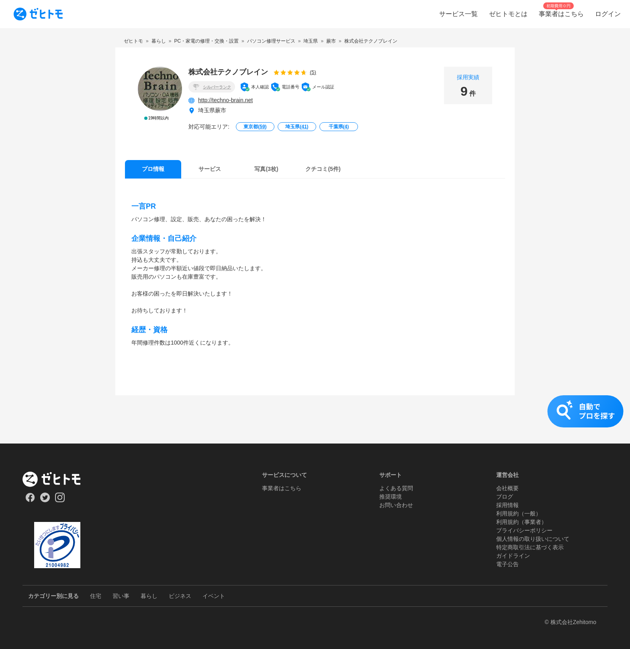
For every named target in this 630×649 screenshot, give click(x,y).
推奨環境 (390, 496)
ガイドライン (513, 555)
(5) (313, 72)
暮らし (149, 596)
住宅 (95, 596)
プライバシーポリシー (524, 530)
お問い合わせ (396, 505)
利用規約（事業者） (521, 522)
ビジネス (180, 596)
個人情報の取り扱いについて (532, 539)
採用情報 (507, 505)
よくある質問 (396, 488)
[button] (315, 419)
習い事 (120, 596)
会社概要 (507, 488)
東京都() (254, 126)
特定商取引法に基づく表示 (530, 547)
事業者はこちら (281, 488)
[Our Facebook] (29, 500)
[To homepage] (38, 14)
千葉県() (339, 126)
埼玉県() (296, 126)
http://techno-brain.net (225, 100)
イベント (213, 596)
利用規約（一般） (518, 513)
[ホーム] (57, 479)
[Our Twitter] (44, 500)
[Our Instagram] (60, 500)
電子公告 (507, 564)
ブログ (504, 496)
